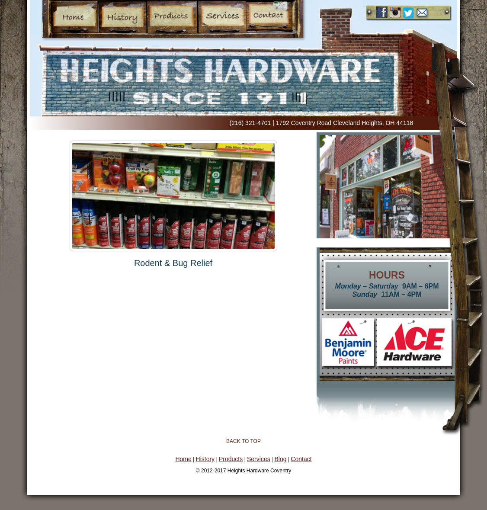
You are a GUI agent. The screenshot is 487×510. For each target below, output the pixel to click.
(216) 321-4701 (250, 122)
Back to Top (243, 441)
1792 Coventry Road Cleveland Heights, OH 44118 (344, 122)
